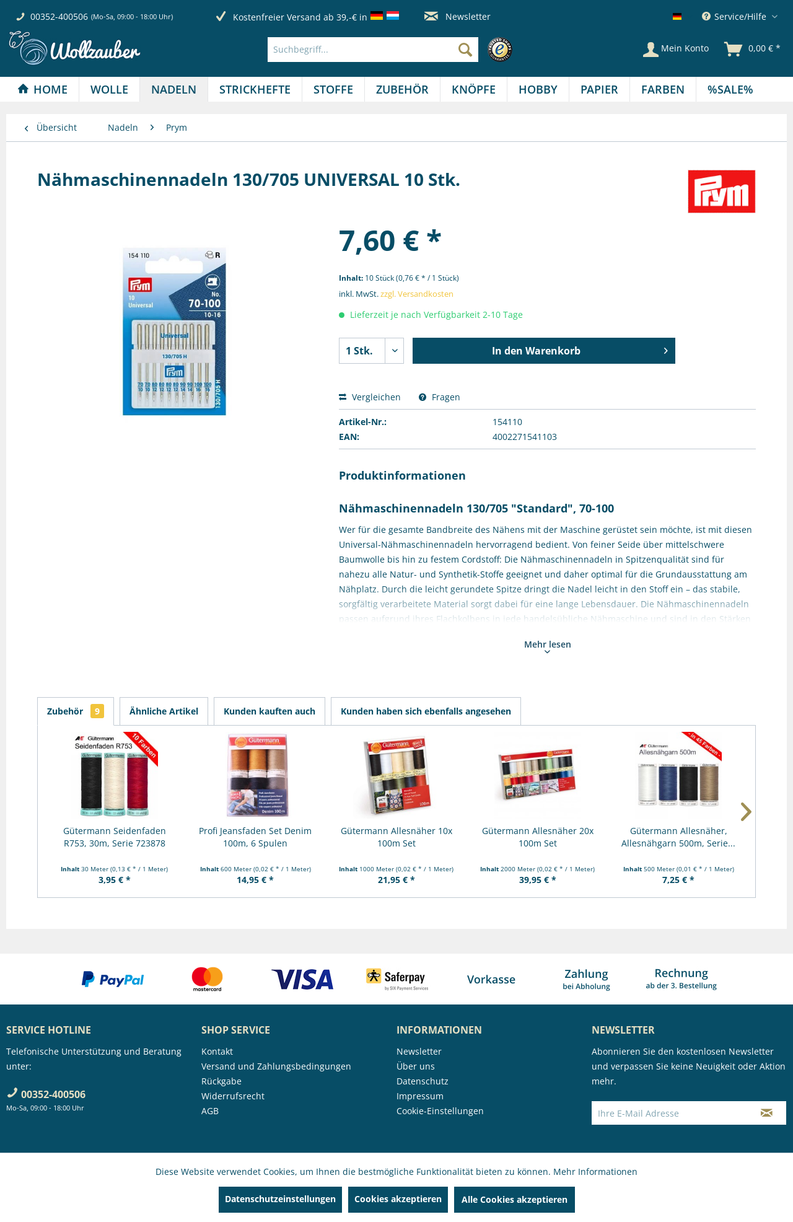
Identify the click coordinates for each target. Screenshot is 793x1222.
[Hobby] (538, 89)
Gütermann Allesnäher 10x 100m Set (396, 837)
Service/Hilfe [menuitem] (735, 16)
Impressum (420, 1096)
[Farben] (663, 89)
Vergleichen (370, 397)
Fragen (439, 397)
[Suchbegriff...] (373, 49)
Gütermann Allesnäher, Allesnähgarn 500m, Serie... (678, 837)
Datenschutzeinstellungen (280, 1199)
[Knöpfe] (473, 89)
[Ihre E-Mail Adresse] (670, 1113)
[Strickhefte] (255, 89)
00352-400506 (59, 16)
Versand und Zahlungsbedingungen (276, 1066)
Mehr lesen (547, 645)
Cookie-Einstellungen (440, 1111)
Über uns (415, 1066)
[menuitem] (393, 49)
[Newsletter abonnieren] (766, 1113)
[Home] (42, 89)
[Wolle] (109, 89)
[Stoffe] (333, 89)
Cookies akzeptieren (398, 1199)
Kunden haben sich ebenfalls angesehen (426, 711)
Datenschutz (422, 1081)
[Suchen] (465, 49)
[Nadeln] (174, 89)
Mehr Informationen (595, 1171)
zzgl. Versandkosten (416, 293)
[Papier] (599, 89)
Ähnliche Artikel (163, 711)
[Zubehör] (402, 89)
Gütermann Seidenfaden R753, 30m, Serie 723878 (114, 837)
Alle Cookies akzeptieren (514, 1199)
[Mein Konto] (676, 49)
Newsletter (457, 16)
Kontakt (217, 1051)
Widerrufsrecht (233, 1096)
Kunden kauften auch (269, 711)
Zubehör (75, 711)
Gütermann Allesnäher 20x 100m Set (538, 837)
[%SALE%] (730, 89)
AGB (210, 1111)
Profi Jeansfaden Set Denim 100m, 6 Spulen (255, 837)
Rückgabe (221, 1081)
